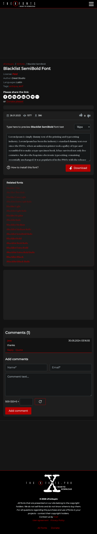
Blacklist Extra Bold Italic (21, 252)
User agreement (40, 520)
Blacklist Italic (14, 220)
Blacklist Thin (13, 188)
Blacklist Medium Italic (19, 229)
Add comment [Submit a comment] (18, 410)
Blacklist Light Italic (17, 211)
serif (21, 86)
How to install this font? (23, 167)
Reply (10, 350)
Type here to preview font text (35, 126)
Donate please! (14, 101)
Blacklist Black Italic (18, 261)
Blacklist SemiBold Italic (19, 234)
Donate (55, 527)
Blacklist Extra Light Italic (19, 202)
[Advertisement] (48, 33)
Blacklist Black (15, 257)
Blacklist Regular (15, 215)
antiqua (13, 86)
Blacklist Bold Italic (17, 243)
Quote (19, 350)
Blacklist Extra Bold (17, 248)
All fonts (42, 527)
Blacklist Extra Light (16, 197)
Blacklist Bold (14, 238)
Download (78, 168)
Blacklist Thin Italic (16, 192)
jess (9, 340)
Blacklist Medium (16, 225)
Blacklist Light (13, 206)
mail (56, 517)
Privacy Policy (57, 520)
